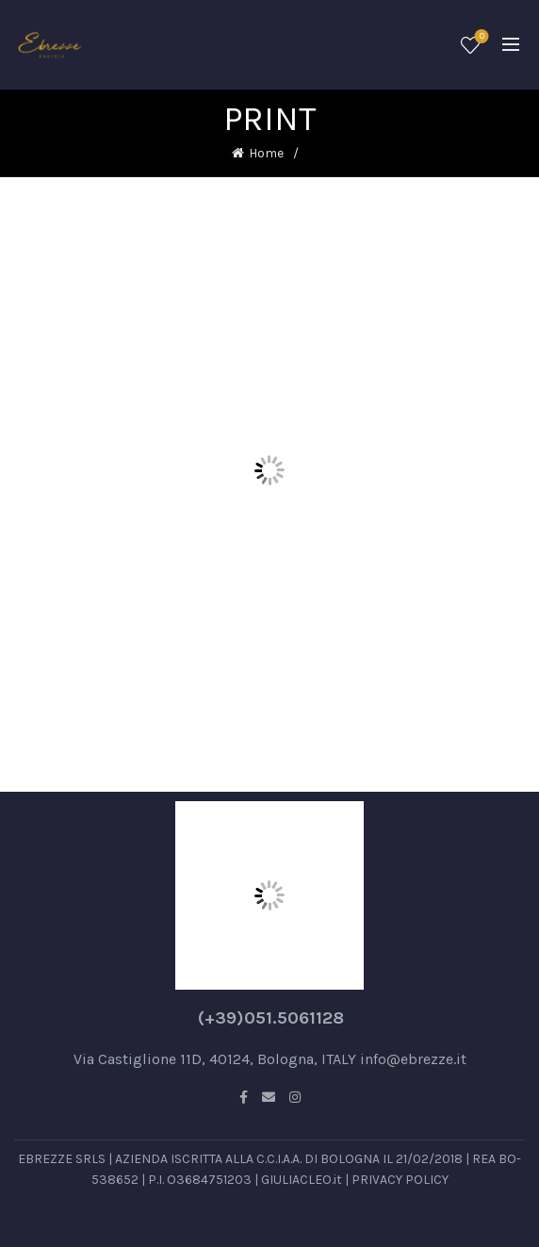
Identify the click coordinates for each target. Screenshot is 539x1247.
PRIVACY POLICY (400, 1180)
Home (266, 153)
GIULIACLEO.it (301, 1180)
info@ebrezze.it (413, 1059)
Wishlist (480, 37)
